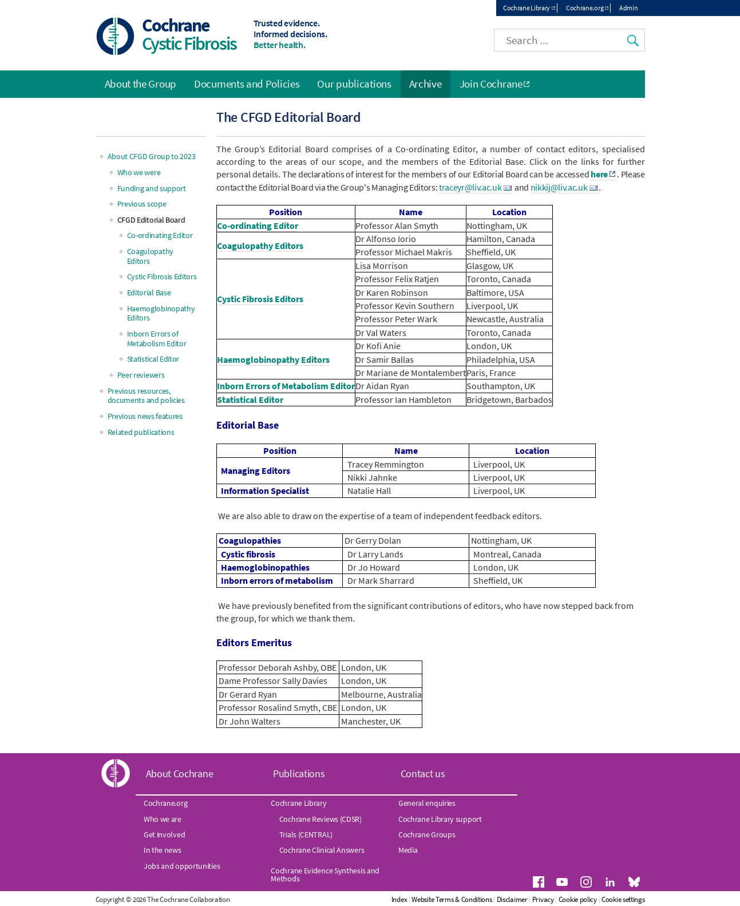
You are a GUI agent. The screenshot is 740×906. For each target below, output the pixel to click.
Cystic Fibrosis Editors (260, 298)
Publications (299, 773)
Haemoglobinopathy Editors (273, 359)
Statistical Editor (250, 399)
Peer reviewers (141, 375)
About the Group (141, 83)
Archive (425, 83)
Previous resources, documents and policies (146, 396)
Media (408, 850)
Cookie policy (578, 899)
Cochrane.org (584, 7)
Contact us (423, 773)
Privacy (543, 899)
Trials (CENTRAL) (306, 834)
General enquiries (427, 803)
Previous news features (145, 416)
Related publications (141, 432)
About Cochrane (179, 773)
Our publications (354, 83)
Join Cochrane (491, 83)
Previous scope (142, 204)
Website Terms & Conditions (451, 899)
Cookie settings (623, 899)
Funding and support (151, 188)
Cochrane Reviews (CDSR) (320, 819)
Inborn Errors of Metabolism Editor (286, 385)
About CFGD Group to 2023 (152, 156)
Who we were (139, 172)
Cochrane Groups (427, 834)
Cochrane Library (526, 7)
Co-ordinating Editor (257, 225)
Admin (628, 7)
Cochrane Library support (440, 819)
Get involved (164, 834)
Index (399, 899)
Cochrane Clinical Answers (322, 850)
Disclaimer (512, 899)
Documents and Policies (246, 83)
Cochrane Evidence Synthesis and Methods (325, 874)
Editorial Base (149, 292)
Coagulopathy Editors (260, 245)
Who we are (162, 819)
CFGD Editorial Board (151, 220)
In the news (162, 850)
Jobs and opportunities (182, 866)
